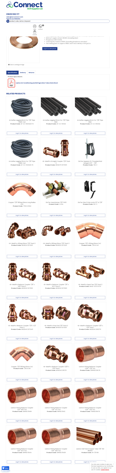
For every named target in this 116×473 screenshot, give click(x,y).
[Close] (113, 464)
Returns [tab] (31, 72)
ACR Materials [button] (13, 13)
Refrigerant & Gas (45, 13)
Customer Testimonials (45, 450)
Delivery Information (63, 447)
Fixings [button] (68, 13)
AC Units (93, 13)
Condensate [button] (58, 13)
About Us (41, 444)
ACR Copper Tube (26, 16)
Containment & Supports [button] (29, 13)
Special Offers (103, 13)
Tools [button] (86, 13)
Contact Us (41, 454)
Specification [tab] (12, 72)
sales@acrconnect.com (40, 7)
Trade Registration (63, 444)
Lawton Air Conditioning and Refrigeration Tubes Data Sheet (33, 82)
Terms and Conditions (64, 454)
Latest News (42, 447)
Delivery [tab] (23, 72)
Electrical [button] (77, 13)
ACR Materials (14, 16)
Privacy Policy (61, 450)
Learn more (105, 470)
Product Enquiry (43, 457)
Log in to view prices (50, 48)
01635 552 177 (38, 4)
